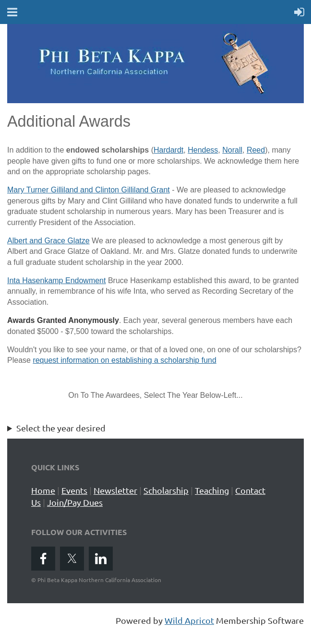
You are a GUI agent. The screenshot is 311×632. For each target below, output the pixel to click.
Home (43, 490)
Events (74, 490)
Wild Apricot (189, 620)
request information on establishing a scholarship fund (124, 360)
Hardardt (168, 150)
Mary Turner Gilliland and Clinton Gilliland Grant (88, 190)
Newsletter (115, 490)
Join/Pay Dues (75, 502)
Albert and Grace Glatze (48, 241)
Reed (256, 150)
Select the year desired (61, 428)
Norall (232, 150)
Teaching (212, 490)
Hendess (203, 150)
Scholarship (166, 490)
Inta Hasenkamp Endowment (56, 280)
